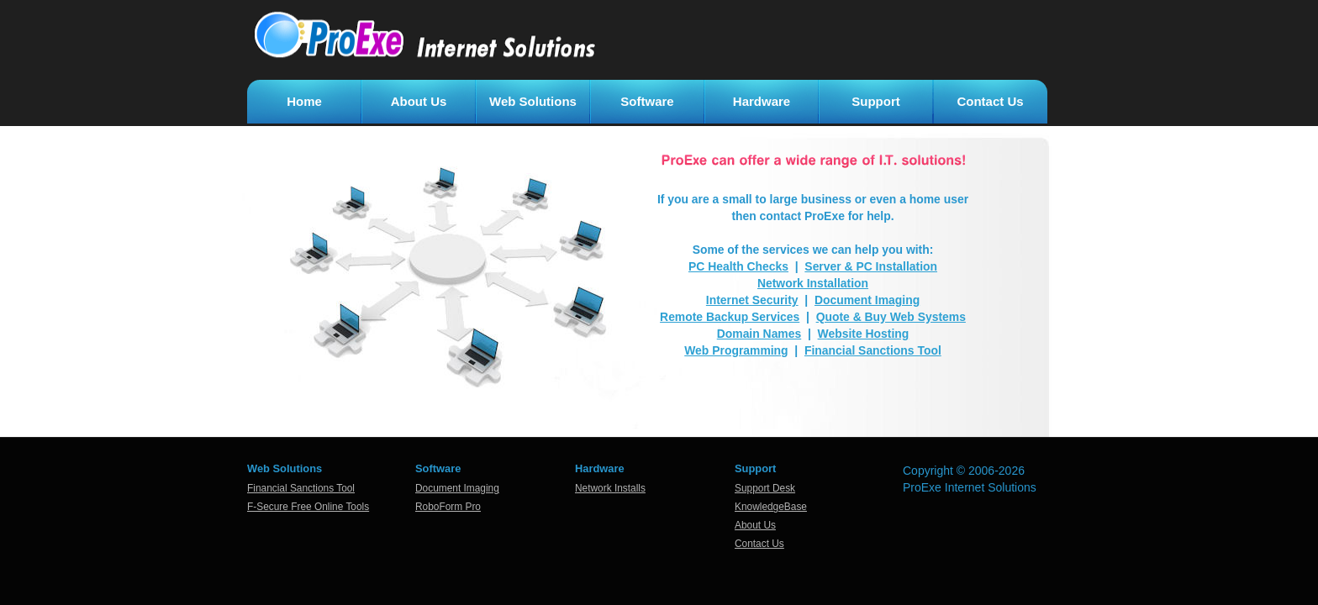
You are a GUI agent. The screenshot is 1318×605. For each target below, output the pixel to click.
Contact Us (990, 101)
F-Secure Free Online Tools (308, 507)
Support (875, 101)
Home (304, 101)
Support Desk (765, 488)
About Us (419, 101)
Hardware (761, 101)
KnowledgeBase (771, 507)
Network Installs (610, 488)
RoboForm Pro (448, 507)
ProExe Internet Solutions (969, 487)
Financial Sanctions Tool (301, 488)
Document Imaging (457, 488)
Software (646, 101)
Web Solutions (533, 101)
